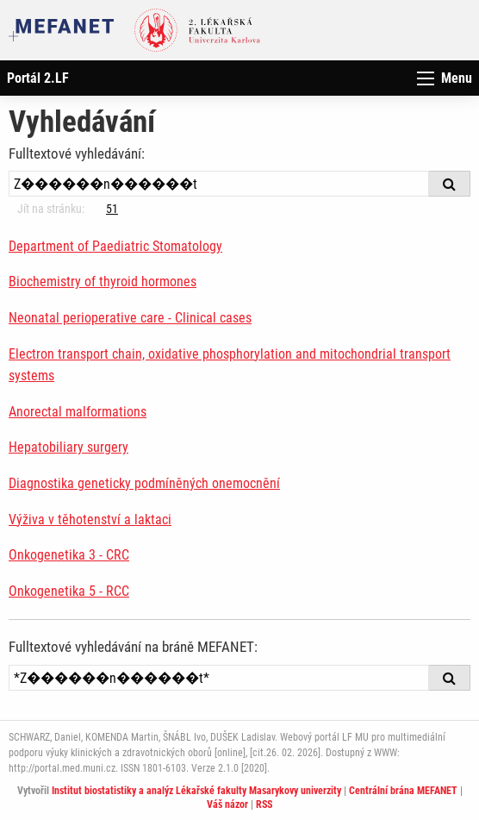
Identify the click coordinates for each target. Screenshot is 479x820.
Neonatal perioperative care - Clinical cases (130, 318)
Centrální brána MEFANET (403, 791)
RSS (264, 804)
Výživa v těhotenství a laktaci (90, 519)
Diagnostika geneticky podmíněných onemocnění (144, 483)
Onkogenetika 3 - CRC (69, 555)
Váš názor (227, 804)
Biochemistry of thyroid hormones (102, 281)
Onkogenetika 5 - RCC (69, 591)
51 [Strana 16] (112, 209)
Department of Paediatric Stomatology (115, 246)
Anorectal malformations (77, 412)
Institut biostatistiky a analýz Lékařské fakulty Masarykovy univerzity (196, 791)
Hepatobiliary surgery (68, 447)
